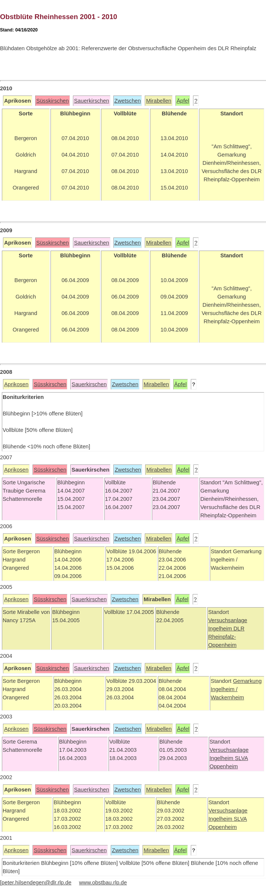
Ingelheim (220, 629)
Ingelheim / (224, 689)
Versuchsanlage (227, 620)
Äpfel (183, 101)
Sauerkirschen (91, 101)
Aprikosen (16, 384)
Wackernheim (227, 697)
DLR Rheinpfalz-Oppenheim (226, 637)
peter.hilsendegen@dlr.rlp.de (36, 883)
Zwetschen (127, 101)
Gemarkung (247, 681)
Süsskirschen (52, 101)
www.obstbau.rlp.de (103, 883)
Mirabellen (158, 101)
